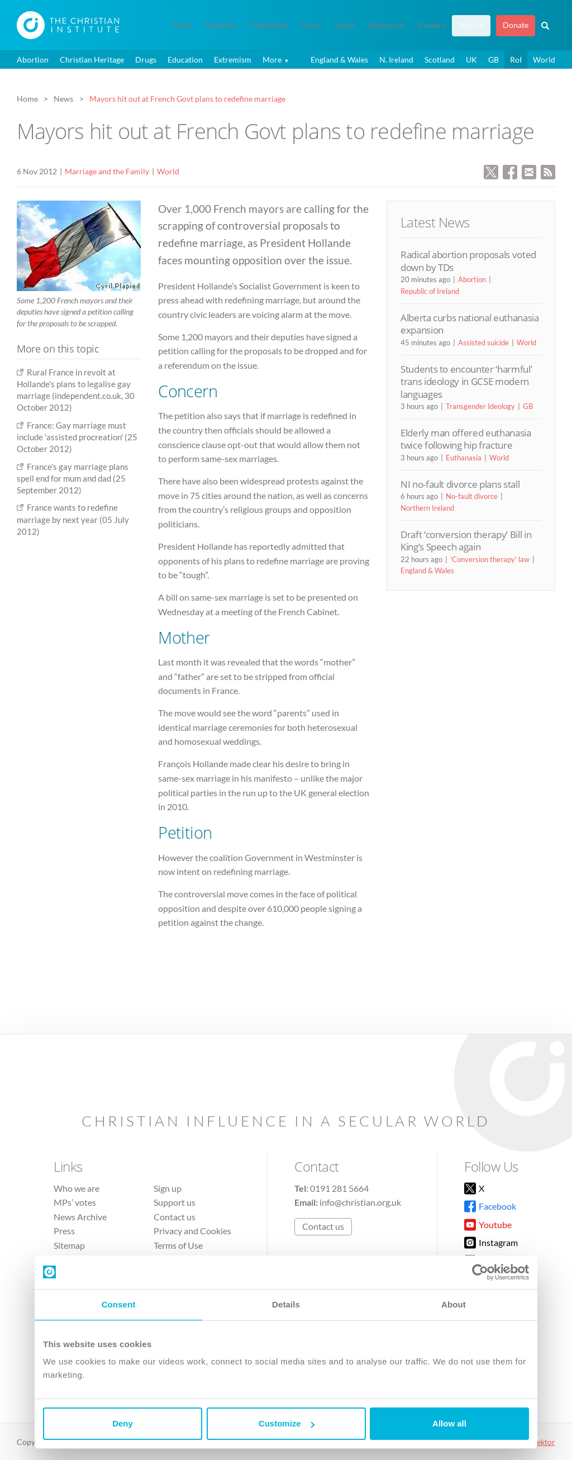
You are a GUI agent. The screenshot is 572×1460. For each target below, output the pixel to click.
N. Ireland (396, 59)
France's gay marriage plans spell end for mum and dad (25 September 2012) (72, 479)
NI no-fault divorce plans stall (460, 484)
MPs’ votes (75, 1202)
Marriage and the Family (107, 171)
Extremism (232, 59)
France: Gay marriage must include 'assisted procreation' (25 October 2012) (77, 437)
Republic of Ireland (430, 291)
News (182, 25)
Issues (345, 25)
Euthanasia (464, 457)
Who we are (76, 1188)
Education (185, 59)
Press (64, 1230)
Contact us (175, 1216)
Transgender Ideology (480, 406)
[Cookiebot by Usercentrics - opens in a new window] (480, 1272)
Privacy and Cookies (192, 1230)
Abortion (33, 59)
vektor (544, 1442)
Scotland (440, 59)
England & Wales (339, 59)
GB (493, 59)
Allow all (449, 1423)
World (544, 59)
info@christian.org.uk (360, 1202)
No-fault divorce (472, 496)
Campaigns (268, 25)
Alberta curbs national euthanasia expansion (470, 323)
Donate (515, 25)
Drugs (145, 59)
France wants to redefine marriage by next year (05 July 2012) (73, 519)
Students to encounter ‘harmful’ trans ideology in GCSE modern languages (466, 382)
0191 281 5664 (339, 1188)
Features (221, 25)
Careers (431, 25)
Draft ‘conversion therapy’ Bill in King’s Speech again (466, 540)
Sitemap (69, 1245)
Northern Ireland (427, 507)
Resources (386, 25)
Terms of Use (178, 1245)
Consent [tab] (119, 1304)
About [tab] (453, 1304)
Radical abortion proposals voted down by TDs (468, 260)
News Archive (80, 1216)
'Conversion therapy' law (490, 559)
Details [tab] (286, 1304)
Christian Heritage (92, 59)
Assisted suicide (483, 342)
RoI (516, 59)
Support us (175, 1202)
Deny (122, 1423)
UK (471, 59)
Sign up (471, 25)
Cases (311, 25)
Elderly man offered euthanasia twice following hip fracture (466, 438)
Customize (286, 1423)
